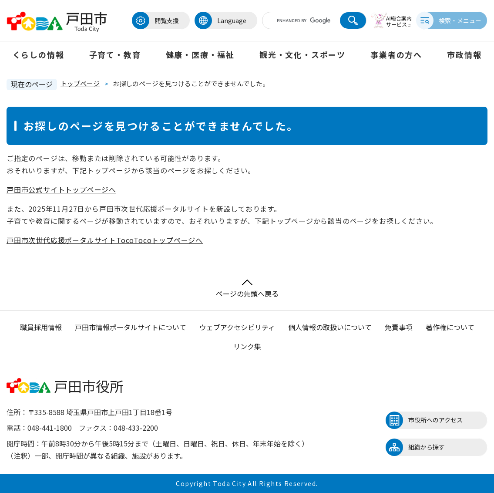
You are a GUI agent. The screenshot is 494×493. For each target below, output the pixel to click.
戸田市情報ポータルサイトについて (130, 327)
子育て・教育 (115, 54)
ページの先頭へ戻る (247, 289)
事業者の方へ (396, 54)
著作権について (450, 327)
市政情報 (464, 54)
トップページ (80, 83)
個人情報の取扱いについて (330, 327)
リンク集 (247, 346)
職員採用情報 (41, 327)
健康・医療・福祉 (200, 54)
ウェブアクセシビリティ (237, 327)
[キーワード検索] (297, 20)
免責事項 (399, 327)
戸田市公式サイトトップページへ (61, 189)
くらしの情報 (38, 54)
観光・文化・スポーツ (302, 54)
